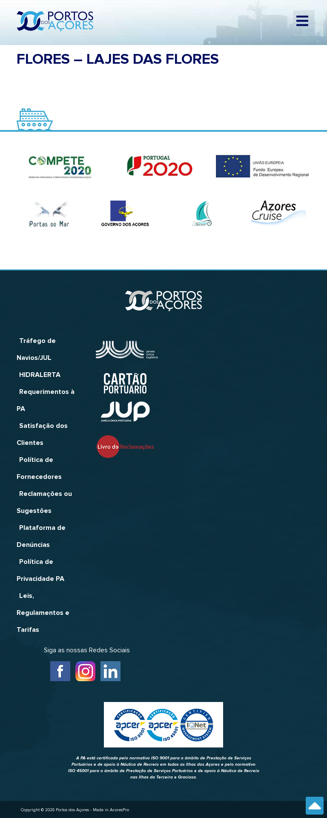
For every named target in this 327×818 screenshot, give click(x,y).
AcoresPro (119, 809)
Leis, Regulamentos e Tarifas (43, 613)
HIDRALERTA (39, 375)
